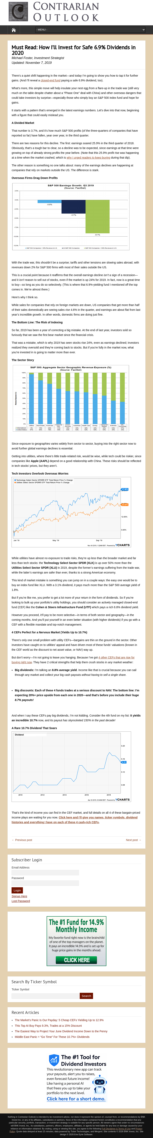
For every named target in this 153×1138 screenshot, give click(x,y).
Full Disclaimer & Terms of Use (116, 1128)
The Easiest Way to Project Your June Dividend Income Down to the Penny (61, 1031)
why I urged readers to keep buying (88, 157)
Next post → (133, 840)
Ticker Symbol (20, 989)
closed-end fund (51, 80)
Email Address (20, 867)
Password (18, 878)
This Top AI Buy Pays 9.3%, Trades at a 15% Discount (48, 1025)
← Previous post (22, 840)
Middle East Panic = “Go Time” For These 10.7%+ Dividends (52, 1036)
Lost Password (21, 901)
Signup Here (19, 896)
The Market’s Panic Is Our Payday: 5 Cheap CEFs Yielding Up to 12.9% (59, 1020)
